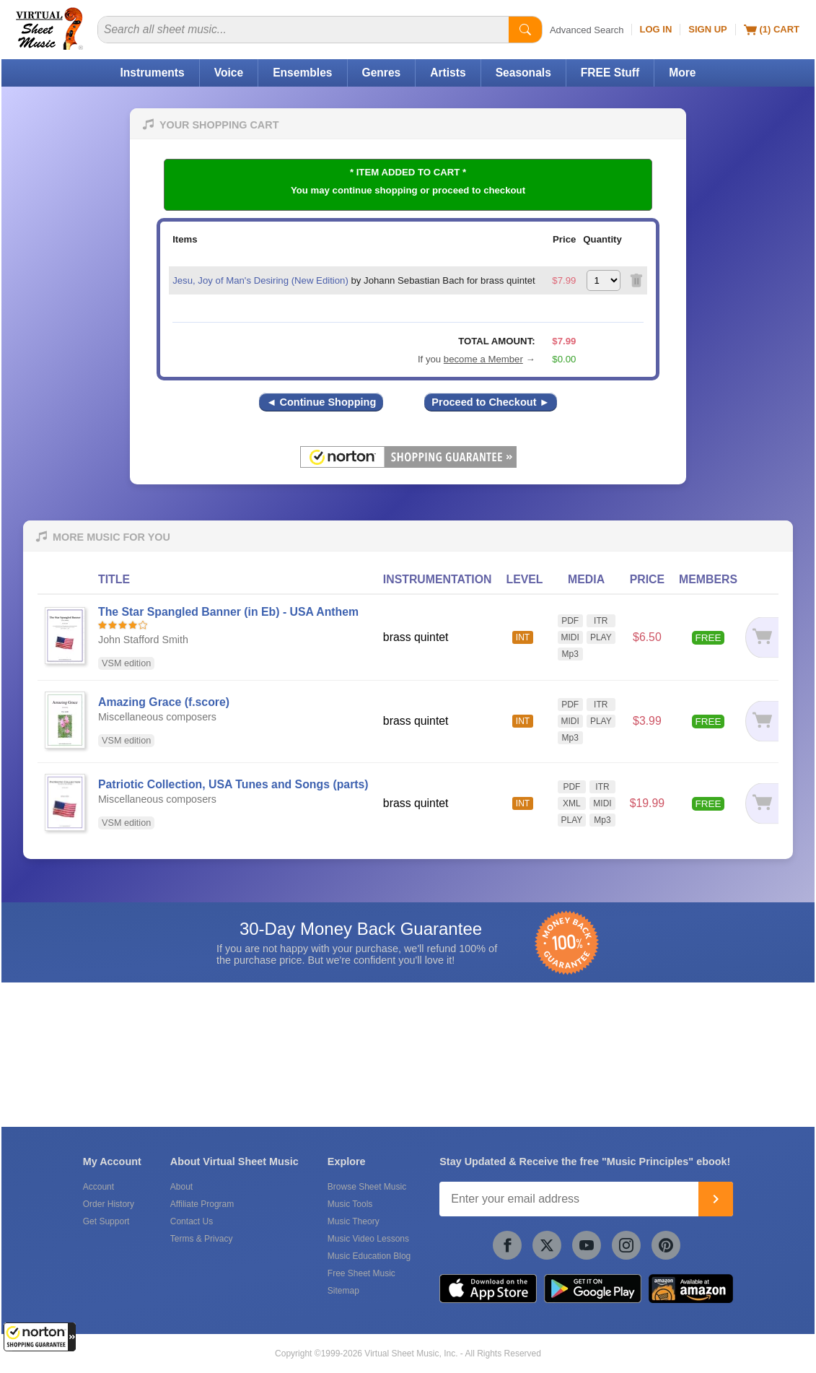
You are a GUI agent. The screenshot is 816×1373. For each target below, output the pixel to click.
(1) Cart (771, 29)
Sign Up (707, 29)
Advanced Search (587, 30)
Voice (228, 72)
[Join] (715, 1199)
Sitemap (343, 1291)
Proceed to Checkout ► (490, 402)
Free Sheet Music (361, 1273)
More (682, 72)
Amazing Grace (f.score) (163, 702)
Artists (447, 72)
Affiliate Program (202, 1204)
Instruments (152, 72)
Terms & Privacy (201, 1239)
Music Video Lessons (368, 1239)
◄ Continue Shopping (321, 402)
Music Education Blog (369, 1256)
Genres (381, 72)
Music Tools (350, 1204)
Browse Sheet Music (367, 1187)
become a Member (483, 359)
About (181, 1187)
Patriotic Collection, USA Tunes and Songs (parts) (233, 784)
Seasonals (523, 72)
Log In (656, 29)
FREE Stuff (610, 72)
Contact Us (191, 1221)
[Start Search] (525, 30)
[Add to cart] (761, 637)
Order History (108, 1204)
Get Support (106, 1221)
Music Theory (354, 1221)
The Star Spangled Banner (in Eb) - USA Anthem (228, 612)
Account (98, 1187)
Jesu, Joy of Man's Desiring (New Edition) (260, 280)
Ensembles (302, 72)
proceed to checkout (478, 190)
